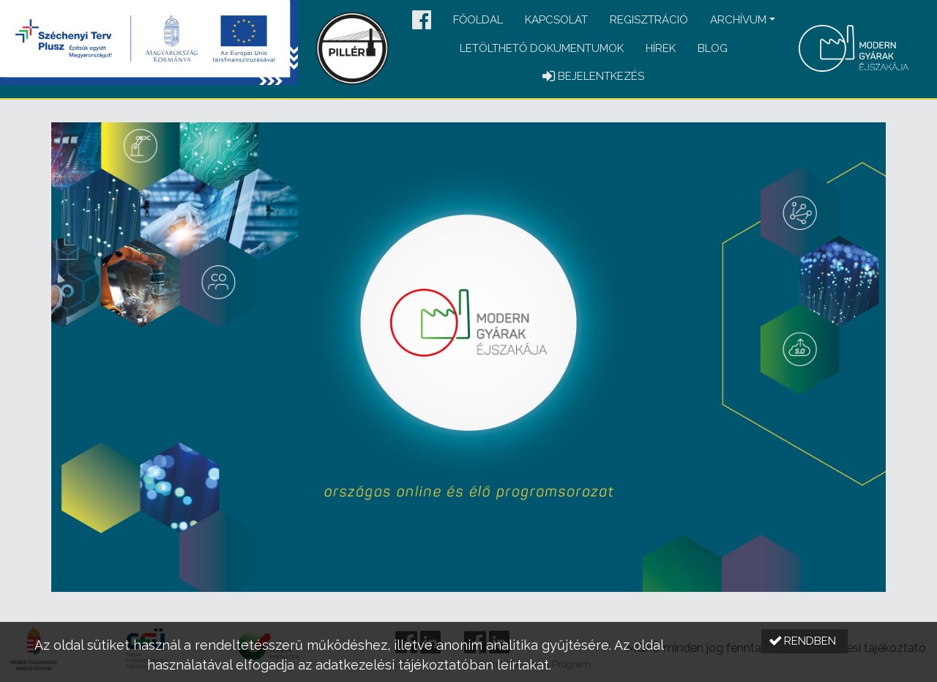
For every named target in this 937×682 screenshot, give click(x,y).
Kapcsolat (556, 19)
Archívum (738, 19)
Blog (713, 48)
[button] (421, 21)
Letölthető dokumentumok (542, 48)
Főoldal (478, 19)
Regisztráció (649, 19)
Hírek (661, 48)
